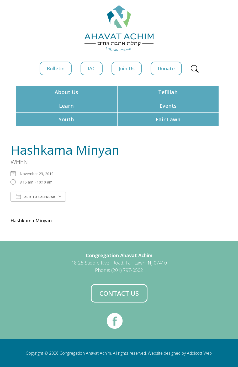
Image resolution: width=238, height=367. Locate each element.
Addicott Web (199, 353)
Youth (66, 119)
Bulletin (56, 68)
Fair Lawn (168, 119)
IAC (92, 68)
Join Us (127, 68)
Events (168, 105)
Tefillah (168, 92)
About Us (66, 92)
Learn (66, 105)
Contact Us (119, 293)
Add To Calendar (35, 196)
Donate (166, 68)
